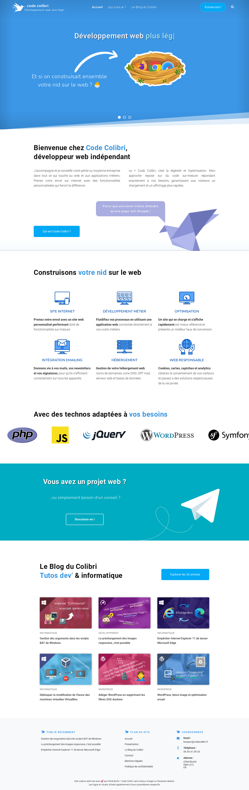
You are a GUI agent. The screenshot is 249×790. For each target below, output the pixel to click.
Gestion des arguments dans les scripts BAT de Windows (64, 641)
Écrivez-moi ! (213, 7)
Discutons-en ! (85, 519)
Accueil (97, 7)
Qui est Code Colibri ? (57, 231)
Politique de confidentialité (139, 766)
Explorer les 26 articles (185, 574)
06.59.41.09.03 (191, 751)
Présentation (132, 744)
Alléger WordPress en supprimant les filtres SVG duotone (122, 697)
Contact (129, 755)
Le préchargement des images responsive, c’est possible (118, 641)
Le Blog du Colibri (144, 7)
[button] (232, 7)
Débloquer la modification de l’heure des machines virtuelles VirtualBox (65, 697)
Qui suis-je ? (117, 7)
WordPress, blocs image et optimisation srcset (182, 697)
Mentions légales (134, 761)
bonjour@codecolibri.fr (195, 741)
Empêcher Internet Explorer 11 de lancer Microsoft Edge (182, 641)
